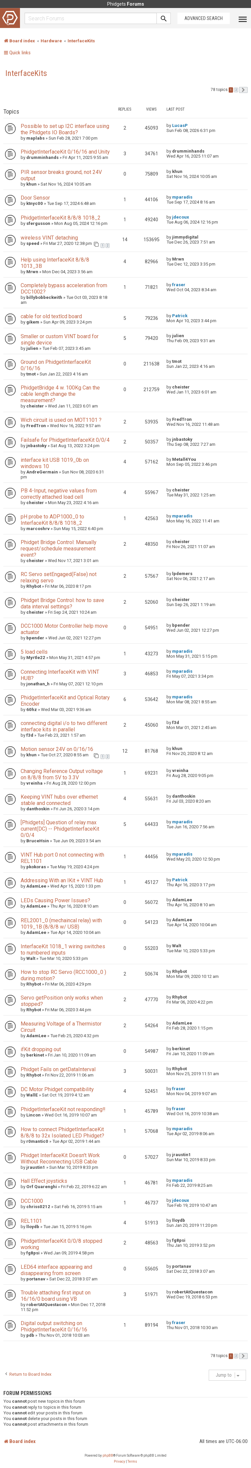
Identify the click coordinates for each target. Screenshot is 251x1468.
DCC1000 (32, 1201)
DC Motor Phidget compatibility (57, 1089)
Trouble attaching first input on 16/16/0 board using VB (56, 1295)
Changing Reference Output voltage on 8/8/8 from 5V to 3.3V (62, 774)
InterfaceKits (26, 73)
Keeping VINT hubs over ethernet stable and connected (59, 800)
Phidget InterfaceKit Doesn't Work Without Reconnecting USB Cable (60, 1158)
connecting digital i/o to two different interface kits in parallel (64, 726)
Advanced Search (203, 18)
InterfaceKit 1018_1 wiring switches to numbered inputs (63, 949)
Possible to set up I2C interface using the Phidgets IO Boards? (65, 129)
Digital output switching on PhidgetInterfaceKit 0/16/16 (54, 1326)
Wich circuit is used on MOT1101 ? (61, 420)
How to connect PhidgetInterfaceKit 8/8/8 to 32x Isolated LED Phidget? (62, 1132)
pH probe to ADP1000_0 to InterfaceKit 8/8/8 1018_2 (52, 519)
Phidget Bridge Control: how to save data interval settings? (62, 603)
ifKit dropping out (41, 1049)
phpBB (108, 1455)
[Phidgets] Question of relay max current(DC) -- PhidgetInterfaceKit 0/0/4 (60, 828)
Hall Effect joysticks (44, 1181)
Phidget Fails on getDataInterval (58, 1069)
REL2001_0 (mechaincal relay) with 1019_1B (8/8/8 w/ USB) (61, 923)
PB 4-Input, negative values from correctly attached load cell (59, 493)
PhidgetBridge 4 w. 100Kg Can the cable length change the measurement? (60, 393)
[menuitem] (119, 1462)
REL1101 (31, 1221)
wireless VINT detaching (49, 238)
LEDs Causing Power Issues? (55, 900)
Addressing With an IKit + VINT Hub (62, 880)
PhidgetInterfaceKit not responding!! (63, 1109)
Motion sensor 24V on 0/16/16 (57, 749)
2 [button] (236, 90)
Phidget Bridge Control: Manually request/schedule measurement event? (58, 548)
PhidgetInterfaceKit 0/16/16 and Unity (65, 152)
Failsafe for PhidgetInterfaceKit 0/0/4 (65, 440)
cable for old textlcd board (51, 316)
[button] (243, 90)
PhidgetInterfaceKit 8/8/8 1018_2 (61, 218)
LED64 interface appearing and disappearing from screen (56, 1270)
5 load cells (34, 652)
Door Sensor (35, 198)
